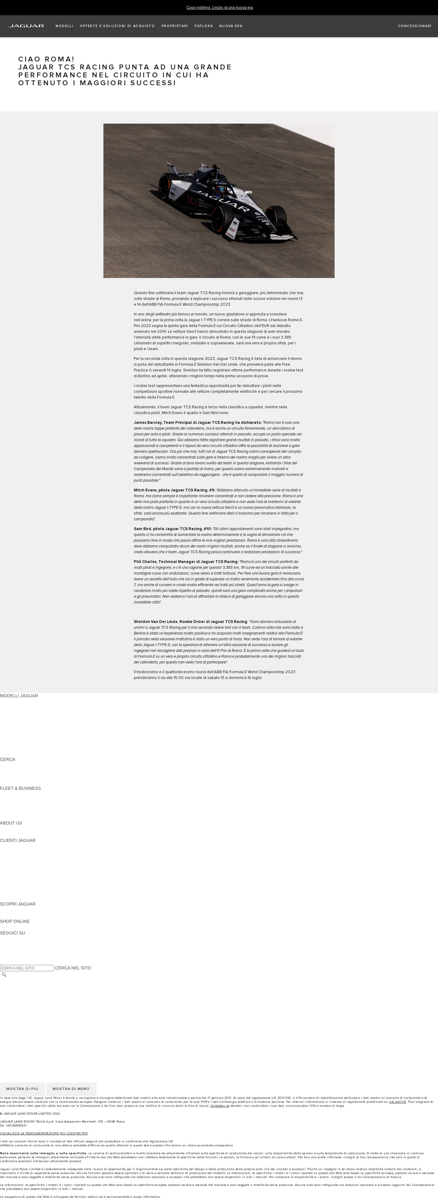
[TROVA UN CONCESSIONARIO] (409, 26)
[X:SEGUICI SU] (4, 961)
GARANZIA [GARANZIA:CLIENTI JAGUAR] (11, 880)
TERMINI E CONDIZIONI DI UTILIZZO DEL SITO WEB (53, 981)
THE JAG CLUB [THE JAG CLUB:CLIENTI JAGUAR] (15, 857)
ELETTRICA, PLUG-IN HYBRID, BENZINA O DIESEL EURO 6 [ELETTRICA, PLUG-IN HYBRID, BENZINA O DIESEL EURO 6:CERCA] (61, 776)
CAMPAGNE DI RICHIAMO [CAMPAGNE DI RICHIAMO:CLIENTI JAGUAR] (26, 898)
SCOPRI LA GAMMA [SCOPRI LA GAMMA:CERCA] (20, 765)
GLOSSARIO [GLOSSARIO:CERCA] (13, 770)
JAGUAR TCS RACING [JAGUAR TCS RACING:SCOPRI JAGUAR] (23, 915)
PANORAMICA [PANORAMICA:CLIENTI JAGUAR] (14, 846)
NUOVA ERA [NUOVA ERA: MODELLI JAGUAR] (12, 753)
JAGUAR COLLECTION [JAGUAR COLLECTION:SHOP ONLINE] (23, 927)
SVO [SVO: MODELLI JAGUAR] (4, 736)
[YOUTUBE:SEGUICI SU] (13, 950)
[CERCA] (4, 974)
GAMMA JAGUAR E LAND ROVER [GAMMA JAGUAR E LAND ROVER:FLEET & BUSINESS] (34, 799)
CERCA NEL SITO (73, 967)
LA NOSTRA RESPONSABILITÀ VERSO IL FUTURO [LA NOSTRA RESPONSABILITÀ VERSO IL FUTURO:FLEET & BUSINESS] (51, 805)
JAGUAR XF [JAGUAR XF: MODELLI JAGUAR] (12, 730)
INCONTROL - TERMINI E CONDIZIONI (39, 1009)
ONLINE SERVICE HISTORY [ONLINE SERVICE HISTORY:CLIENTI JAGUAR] (28, 875)
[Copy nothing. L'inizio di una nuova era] (219, 8)
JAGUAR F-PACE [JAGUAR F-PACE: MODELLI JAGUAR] (17, 701)
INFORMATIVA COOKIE (23, 992)
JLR (4, 828)
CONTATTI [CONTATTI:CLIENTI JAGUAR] (10, 892)
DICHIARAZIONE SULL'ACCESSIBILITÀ (40, 1027)
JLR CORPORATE (18, 1021)
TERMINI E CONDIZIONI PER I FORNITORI (43, 1004)
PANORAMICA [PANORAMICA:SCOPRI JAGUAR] (14, 909)
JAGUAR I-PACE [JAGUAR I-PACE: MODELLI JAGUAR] (16, 713)
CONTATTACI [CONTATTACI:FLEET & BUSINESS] (13, 817)
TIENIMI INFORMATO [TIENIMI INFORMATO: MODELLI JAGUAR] (21, 747)
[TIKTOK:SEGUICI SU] (10, 944)
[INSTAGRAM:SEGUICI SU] (15, 938)
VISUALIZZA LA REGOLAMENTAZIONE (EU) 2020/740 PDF (44, 1133)
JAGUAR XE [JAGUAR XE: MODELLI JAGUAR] (12, 724)
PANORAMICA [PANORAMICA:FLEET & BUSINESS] (14, 794)
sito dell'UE (397, 1101)
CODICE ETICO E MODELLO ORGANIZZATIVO (47, 998)
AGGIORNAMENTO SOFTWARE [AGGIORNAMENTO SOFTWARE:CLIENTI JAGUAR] (32, 869)
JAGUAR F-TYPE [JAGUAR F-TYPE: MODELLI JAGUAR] (17, 718)
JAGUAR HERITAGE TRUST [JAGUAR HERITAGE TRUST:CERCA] (28, 782)
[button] (65, 26)
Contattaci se (220, 1105)
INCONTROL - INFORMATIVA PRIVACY (39, 1015)
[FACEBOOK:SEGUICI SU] (14, 956)
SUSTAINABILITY (17, 834)
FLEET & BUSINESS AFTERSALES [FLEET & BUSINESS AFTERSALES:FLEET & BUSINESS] (35, 811)
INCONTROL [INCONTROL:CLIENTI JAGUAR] (13, 851)
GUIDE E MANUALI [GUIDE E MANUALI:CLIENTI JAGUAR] (19, 863)
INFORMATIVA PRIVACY (24, 986)
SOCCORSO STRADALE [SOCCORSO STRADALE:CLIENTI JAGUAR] (25, 886)
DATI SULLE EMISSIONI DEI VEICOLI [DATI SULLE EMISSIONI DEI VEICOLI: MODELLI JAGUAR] (37, 742)
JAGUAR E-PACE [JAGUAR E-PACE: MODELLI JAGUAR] (17, 707)
